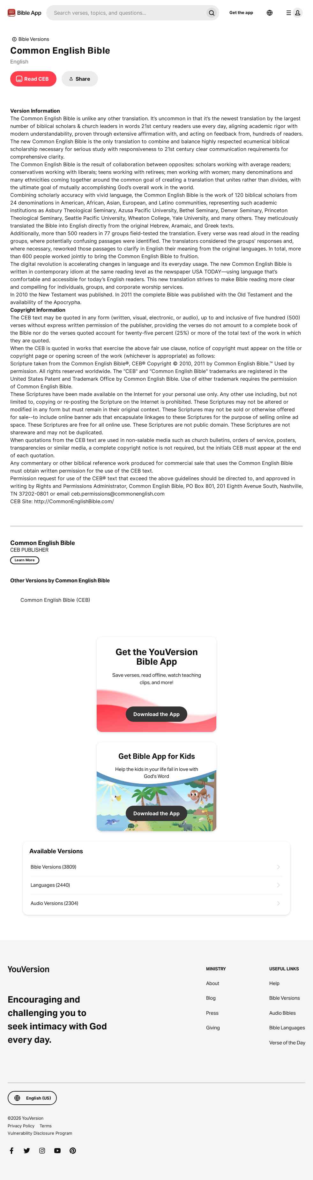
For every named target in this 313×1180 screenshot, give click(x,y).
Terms (46, 1125)
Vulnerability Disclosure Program (40, 1133)
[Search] (125, 13)
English (19, 61)
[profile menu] (293, 12)
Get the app (241, 12)
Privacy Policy (21, 1125)
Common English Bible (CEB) (55, 600)
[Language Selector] (269, 12)
